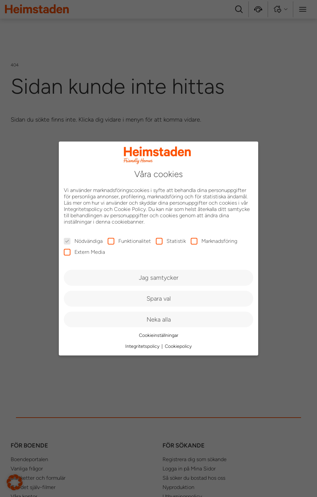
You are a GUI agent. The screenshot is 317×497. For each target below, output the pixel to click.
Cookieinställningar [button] (158, 335)
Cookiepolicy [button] (178, 346)
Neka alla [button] (159, 319)
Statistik (171, 241)
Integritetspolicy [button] (143, 346)
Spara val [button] (159, 298)
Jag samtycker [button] (158, 277)
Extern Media (84, 252)
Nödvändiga (83, 241)
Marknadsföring (214, 241)
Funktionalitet (129, 241)
